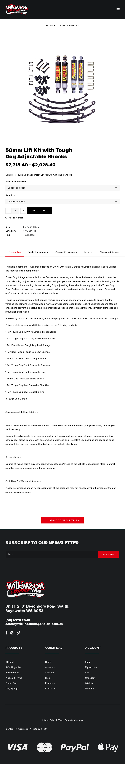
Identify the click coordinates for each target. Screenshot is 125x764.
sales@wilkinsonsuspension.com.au (34, 624)
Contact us (51, 688)
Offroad (9, 662)
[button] (118, 9)
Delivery (89, 688)
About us (50, 667)
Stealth (44, 729)
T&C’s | (61, 720)
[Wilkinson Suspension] (16, 9)
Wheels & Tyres (13, 678)
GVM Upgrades (13, 667)
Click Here (10, 481)
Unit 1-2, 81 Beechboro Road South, (37, 606)
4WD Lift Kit (29, 230)
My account (91, 667)
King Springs (12, 688)
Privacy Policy (49, 720)
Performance (12, 672)
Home (48, 662)
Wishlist (89, 683)
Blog (47, 678)
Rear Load (11, 195)
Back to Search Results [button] (62, 25)
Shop (88, 662)
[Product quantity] (15, 211)
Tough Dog (29, 234)
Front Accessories (16, 181)
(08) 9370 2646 (17, 620)
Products (50, 683)
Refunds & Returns (74, 720)
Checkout (90, 678)
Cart (87, 672)
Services (49, 672)
